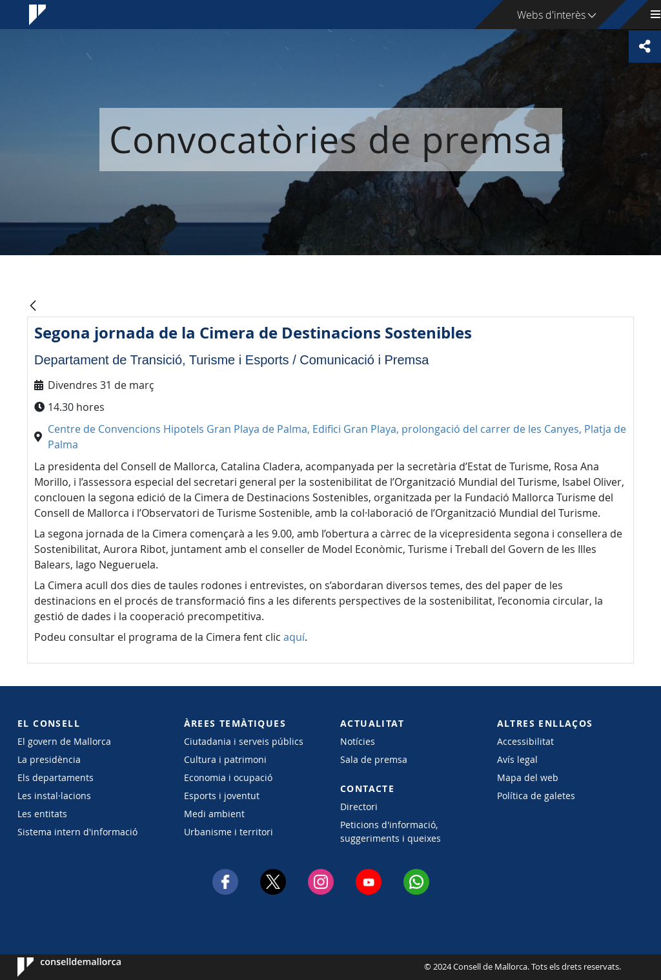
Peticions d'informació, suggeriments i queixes (390, 831)
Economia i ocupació (228, 777)
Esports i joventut (221, 795)
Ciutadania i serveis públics (243, 741)
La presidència (49, 759)
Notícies (357, 741)
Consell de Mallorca (56, 967)
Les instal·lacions (54, 795)
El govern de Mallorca (64, 741)
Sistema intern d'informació (77, 832)
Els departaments (55, 777)
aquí (294, 637)
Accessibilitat (525, 741)
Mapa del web (527, 777)
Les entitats (42, 814)
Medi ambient (214, 814)
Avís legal (517, 759)
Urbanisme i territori (228, 832)
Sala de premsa (373, 759)
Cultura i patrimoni (225, 759)
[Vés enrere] (33, 306)
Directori (359, 806)
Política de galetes (536, 795)
